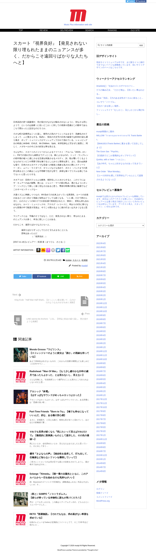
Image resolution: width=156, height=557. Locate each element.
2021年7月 (101, 251)
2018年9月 (101, 363)
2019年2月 (101, 343)
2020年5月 (101, 283)
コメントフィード (104, 497)
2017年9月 (101, 411)
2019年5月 (101, 331)
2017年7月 (101, 419)
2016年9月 (101, 443)
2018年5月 (101, 379)
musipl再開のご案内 (105, 131)
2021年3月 (101, 267)
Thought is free (93, 550)
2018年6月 (101, 375)
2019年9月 (101, 315)
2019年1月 (101, 347)
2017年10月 (101, 407)
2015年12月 (101, 455)
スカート (76, 260)
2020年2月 (101, 295)
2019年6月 (101, 327)
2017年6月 (101, 423)
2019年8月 (101, 319)
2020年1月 (101, 299)
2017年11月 (101, 403)
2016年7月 (101, 451)
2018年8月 (101, 367)
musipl (84, 265)
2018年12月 (101, 351)
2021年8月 (101, 247)
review (68, 260)
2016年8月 (101, 447)
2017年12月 (101, 399)
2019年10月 (101, 311)
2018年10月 (101, 359)
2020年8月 (101, 271)
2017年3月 (101, 431)
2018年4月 (101, 383)
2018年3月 (101, 387)
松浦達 (85, 260)
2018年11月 (101, 355)
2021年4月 (101, 263)
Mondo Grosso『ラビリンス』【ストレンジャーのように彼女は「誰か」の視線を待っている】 (59, 353)
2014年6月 (101, 471)
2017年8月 (101, 415)
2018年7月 (101, 371)
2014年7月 (101, 467)
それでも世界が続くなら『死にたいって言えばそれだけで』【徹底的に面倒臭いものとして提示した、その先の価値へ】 (59, 435)
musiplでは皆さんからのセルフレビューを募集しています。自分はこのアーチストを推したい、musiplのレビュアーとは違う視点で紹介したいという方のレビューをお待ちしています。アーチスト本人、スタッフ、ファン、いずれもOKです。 (120, 201)
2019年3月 (101, 339)
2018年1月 (101, 395)
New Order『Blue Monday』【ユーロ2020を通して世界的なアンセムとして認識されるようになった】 (119, 175)
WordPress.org (103, 501)
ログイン (100, 489)
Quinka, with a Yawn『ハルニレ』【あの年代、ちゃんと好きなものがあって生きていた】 (119, 163)
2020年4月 (101, 287)
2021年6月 (101, 255)
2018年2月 (101, 391)
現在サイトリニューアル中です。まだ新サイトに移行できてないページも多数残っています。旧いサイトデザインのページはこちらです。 (120, 65)
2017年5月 (101, 427)
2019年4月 (101, 335)
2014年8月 (101, 463)
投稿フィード (102, 493)
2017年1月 (101, 435)
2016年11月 (101, 439)
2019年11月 (101, 307)
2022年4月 (101, 243)
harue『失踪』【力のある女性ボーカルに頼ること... (119, 98)
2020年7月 (101, 275)
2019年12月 (101, 303)
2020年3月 (101, 291)
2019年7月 (101, 323)
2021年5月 (101, 259)
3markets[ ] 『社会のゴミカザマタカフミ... (115, 86)
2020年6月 (101, 279)
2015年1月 (101, 459)
